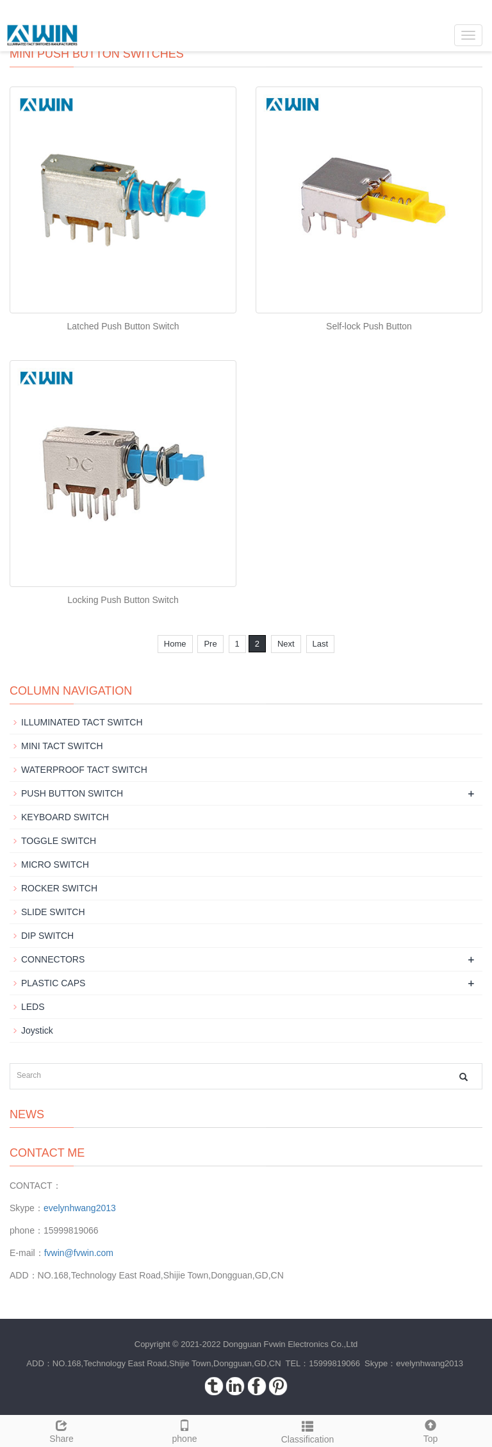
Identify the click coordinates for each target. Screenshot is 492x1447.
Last (321, 644)
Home (175, 644)
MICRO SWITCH (55, 864)
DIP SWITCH (47, 935)
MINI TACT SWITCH (62, 746)
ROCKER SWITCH (59, 888)
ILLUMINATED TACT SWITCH (82, 722)
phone (184, 1430)
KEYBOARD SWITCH (65, 817)
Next (286, 644)
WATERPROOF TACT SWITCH (84, 770)
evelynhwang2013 (80, 1208)
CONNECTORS (53, 959)
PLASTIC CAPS (53, 983)
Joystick (37, 1030)
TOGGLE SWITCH (58, 841)
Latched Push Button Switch (123, 326)
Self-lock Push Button (369, 326)
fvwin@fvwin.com (78, 1253)
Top (430, 1430)
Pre (210, 644)
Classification (307, 1430)
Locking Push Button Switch (123, 600)
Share (61, 1430)
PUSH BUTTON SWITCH (72, 793)
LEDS (33, 1007)
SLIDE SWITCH (53, 912)
